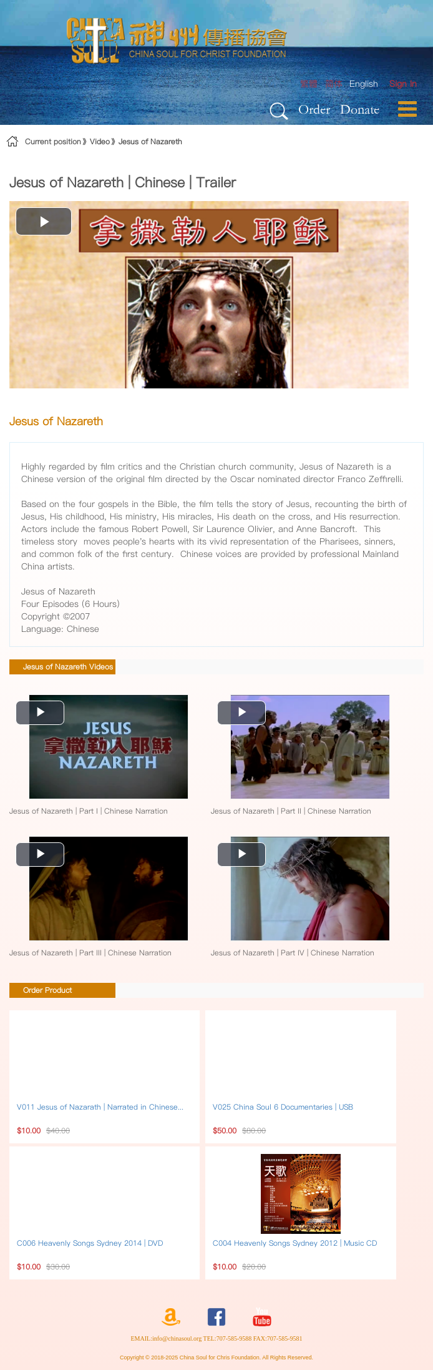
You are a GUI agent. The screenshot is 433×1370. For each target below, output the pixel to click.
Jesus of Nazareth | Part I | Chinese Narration (88, 811)
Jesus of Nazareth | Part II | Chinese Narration (291, 811)
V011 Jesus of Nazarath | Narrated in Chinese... (100, 1106)
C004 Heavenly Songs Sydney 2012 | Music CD (295, 1243)
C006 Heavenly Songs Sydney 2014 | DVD (90, 1243)
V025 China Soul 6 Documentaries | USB (283, 1106)
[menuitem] (403, 84)
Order (314, 109)
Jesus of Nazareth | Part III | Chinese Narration (90, 952)
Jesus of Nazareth (150, 141)
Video (100, 141)
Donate (359, 109)
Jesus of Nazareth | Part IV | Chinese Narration (292, 952)
